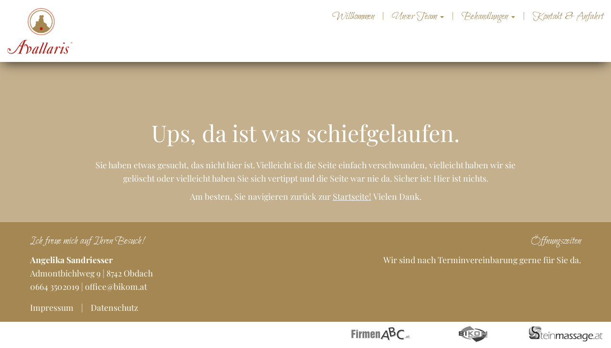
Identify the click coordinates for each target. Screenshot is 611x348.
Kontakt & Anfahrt (568, 17)
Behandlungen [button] (488, 17)
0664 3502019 (54, 286)
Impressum (52, 307)
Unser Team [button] (418, 17)
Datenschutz (114, 307)
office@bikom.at (116, 286)
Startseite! (352, 196)
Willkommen (353, 17)
